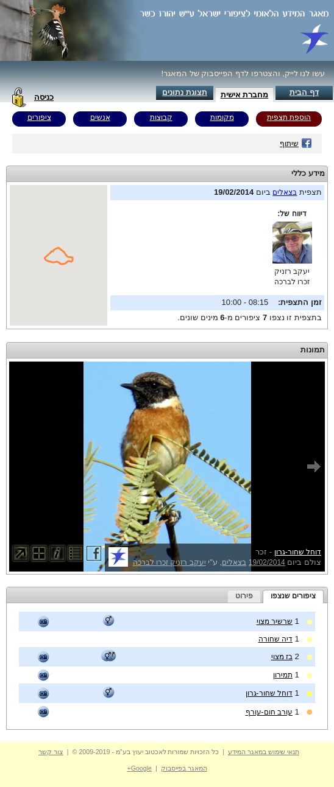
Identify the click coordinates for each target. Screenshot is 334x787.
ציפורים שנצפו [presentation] (293, 596)
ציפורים (39, 117)
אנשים (100, 117)
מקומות (222, 117)
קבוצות (161, 117)
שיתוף (296, 143)
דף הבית (304, 92)
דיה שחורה (275, 639)
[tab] (293, 596)
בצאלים (284, 192)
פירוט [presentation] (244, 596)
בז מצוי (282, 656)
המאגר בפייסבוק (184, 768)
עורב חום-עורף (269, 712)
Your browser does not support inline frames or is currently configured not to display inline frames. (58, 255)
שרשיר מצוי (275, 621)
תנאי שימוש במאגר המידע (263, 751)
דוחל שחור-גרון (297, 552)
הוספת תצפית (289, 117)
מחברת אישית (245, 94)
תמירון (283, 675)
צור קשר (50, 751)
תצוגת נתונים (184, 92)
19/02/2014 (267, 562)
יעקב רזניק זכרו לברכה (169, 562)
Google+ (139, 768)
